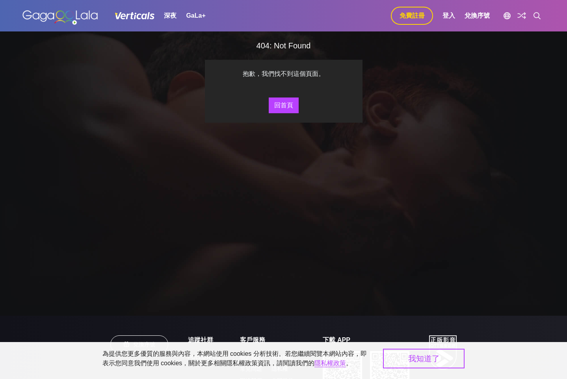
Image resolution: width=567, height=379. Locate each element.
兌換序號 (477, 15)
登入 (448, 15)
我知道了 (424, 358)
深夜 (170, 15)
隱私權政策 (330, 363)
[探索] (521, 15)
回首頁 (283, 105)
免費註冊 (412, 15)
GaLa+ (195, 15)
